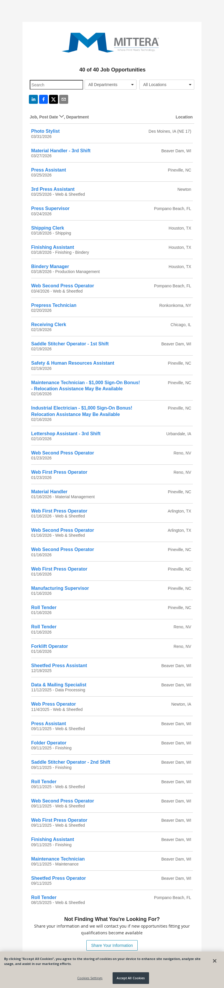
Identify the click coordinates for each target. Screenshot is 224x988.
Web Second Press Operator (62, 285)
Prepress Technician (53, 305)
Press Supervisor (50, 208)
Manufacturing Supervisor (60, 588)
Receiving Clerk (48, 324)
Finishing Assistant (52, 247)
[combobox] (110, 85)
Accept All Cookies (131, 978)
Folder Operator (48, 742)
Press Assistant (48, 169)
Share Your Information (112, 945)
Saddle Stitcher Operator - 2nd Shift (70, 762)
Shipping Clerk (47, 227)
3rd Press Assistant (53, 189)
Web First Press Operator (59, 472)
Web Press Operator (53, 704)
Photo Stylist (45, 131)
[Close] (214, 960)
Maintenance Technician (58, 858)
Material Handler (49, 491)
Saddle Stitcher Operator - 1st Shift (70, 343)
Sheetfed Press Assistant (59, 665)
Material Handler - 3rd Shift (61, 150)
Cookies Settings (90, 978)
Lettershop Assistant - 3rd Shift (66, 433)
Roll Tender (44, 607)
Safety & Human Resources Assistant (72, 363)
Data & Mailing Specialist (58, 684)
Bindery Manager (50, 266)
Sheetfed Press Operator (58, 878)
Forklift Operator (49, 646)
